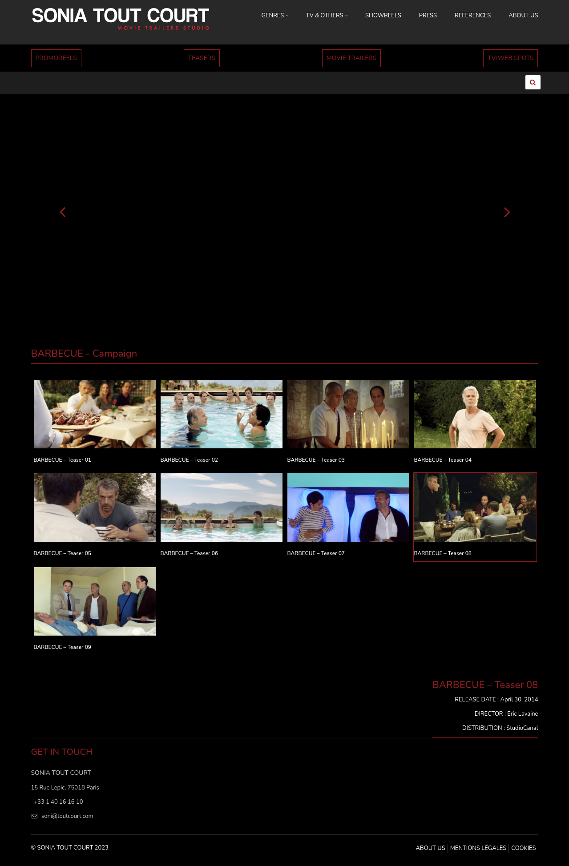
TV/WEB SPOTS (510, 58)
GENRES (275, 16)
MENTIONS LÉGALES (478, 848)
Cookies (523, 848)
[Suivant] (507, 211)
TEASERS (201, 58)
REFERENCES (473, 16)
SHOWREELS (383, 16)
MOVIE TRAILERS (352, 58)
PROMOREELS (56, 58)
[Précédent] (62, 211)
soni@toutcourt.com (67, 816)
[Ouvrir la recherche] (533, 82)
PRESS (428, 16)
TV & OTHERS (326, 16)
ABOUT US (523, 16)
